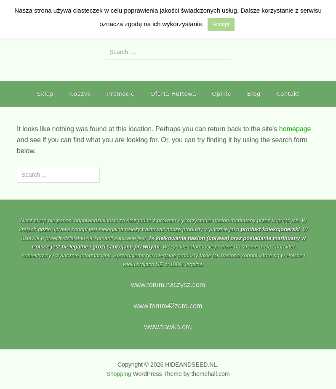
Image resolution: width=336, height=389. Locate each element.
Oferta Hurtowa (173, 93)
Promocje (121, 93)
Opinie (221, 93)
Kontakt (287, 93)
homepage (295, 128)
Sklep (45, 93)
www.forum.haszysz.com (168, 284)
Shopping (119, 373)
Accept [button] (221, 24)
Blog (254, 93)
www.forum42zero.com (168, 305)
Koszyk (80, 93)
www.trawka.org (168, 326)
